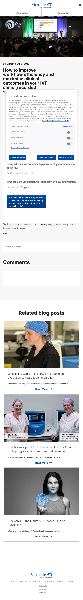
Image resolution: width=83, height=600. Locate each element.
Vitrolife (11, 63)
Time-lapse (17, 225)
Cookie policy (43, 592)
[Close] (74, 93)
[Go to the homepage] (41, 5)
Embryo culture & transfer (14, 228)
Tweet (5, 233)
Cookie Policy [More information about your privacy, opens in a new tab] (47, 121)
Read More (41, 389)
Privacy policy (43, 586)
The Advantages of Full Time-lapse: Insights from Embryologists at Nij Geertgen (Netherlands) (39, 449)
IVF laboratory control (65, 225)
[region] (41, 126)
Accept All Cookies (66, 157)
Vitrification (28, 225)
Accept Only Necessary (46, 157)
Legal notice (43, 589)
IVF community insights (44, 225)
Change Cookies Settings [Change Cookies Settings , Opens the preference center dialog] (20, 148)
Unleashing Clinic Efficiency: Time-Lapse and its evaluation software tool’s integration (38, 376)
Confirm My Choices (18, 157)
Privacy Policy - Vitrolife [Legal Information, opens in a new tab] (60, 121)
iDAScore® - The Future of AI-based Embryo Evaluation (36, 523)
